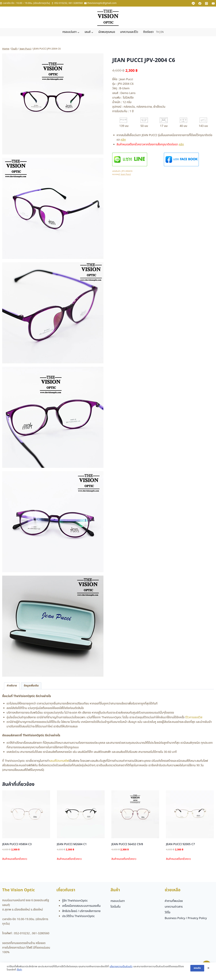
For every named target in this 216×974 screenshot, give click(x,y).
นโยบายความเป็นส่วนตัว (121, 968)
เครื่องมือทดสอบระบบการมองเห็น (81, 906)
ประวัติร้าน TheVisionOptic (78, 916)
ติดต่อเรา (148, 32)
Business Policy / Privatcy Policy (186, 918)
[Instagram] (206, 3)
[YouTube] (213, 3)
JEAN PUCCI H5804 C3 (17, 844)
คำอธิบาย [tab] (12, 686)
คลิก (123, 140)
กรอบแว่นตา (118, 901)
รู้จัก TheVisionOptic (75, 901)
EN (162, 32)
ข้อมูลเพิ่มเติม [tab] (31, 686)
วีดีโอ (167, 912)
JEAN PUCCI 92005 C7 (180, 844)
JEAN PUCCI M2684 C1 (72, 844)
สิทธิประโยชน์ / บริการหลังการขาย (81, 911)
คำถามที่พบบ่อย (174, 901)
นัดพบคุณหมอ (106, 32)
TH (157, 32)
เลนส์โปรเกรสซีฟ (59, 761)
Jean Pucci (126, 174)
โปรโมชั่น (115, 907)
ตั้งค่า (19, 971)
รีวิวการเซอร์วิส (193, 717)
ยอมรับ (197, 969)
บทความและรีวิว (129, 32)
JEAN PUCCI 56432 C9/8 (127, 844)
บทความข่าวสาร (174, 907)
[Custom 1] (193, 3)
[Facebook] (200, 3)
